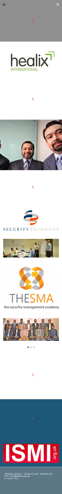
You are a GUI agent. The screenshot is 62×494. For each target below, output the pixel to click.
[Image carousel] (31, 333)
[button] (4, 4)
